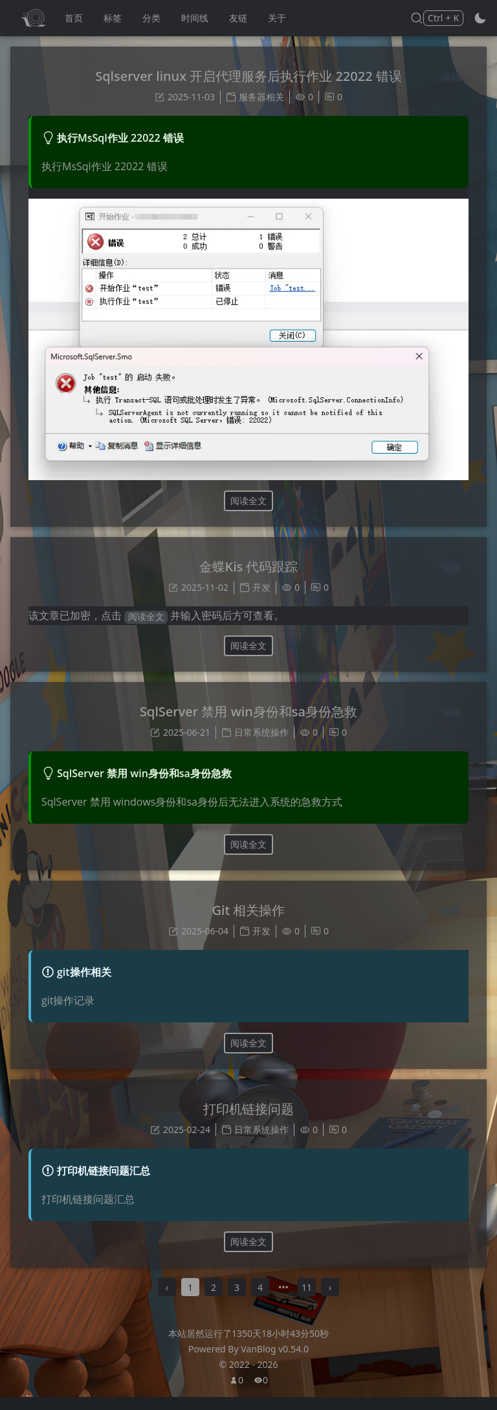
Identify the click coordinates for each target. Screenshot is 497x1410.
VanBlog (275, 1362)
